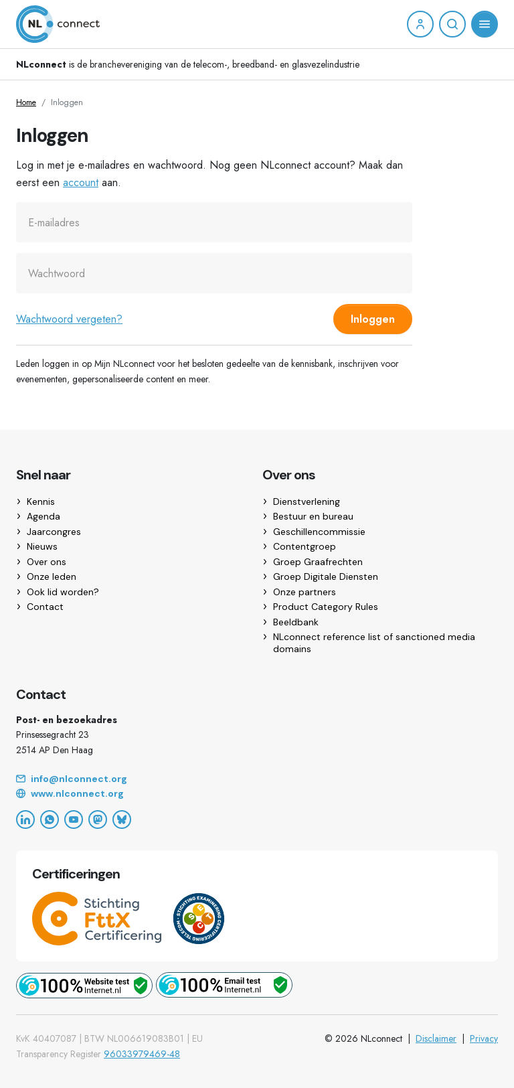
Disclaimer (436, 1038)
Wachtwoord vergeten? (69, 319)
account (80, 182)
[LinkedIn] (25, 819)
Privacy (484, 1038)
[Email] (257, 779)
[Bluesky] (121, 819)
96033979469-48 (142, 1054)
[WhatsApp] (49, 819)
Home (26, 102)
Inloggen (373, 319)
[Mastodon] (97, 819)
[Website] (257, 794)
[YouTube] (73, 819)
